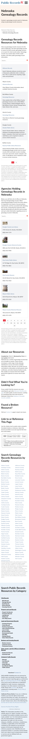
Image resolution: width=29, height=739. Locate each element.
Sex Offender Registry (7, 666)
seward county (19, 531)
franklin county (5, 527)
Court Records (5, 661)
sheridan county (19, 533)
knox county (18, 478)
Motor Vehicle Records (7, 637)
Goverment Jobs (6, 654)
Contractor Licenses (7, 644)
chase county (5, 494)
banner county (5, 471)
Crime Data (5, 662)
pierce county (19, 511)
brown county (5, 482)
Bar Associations (6, 631)
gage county (4, 533)
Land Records (5, 615)
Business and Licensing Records (10, 640)
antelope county (5, 467)
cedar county (5, 492)
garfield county (5, 538)
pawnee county (19, 504)
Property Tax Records (7, 612)
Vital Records (5, 598)
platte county (19, 513)
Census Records (6, 625)
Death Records (5, 603)
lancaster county (20, 480)
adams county (5, 465)
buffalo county (5, 484)
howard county (5, 560)
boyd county (4, 480)
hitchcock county (6, 554)
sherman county (19, 535)
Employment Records (7, 652)
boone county (5, 475)
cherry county (5, 496)
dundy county (5, 523)
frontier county (5, 529)
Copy (24, 436)
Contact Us (9, 412)
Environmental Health (7, 633)
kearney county (19, 469)
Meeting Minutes (6, 636)
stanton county (19, 540)
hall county (4, 546)
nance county (19, 496)
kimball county (19, 475)
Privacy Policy (21, 689)
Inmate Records (6, 664)
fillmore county (5, 525)
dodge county (5, 519)
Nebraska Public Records (8, 30)
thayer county (19, 542)
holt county (4, 556)
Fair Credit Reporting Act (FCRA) (12, 680)
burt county (4, 486)
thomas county (19, 544)
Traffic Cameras (6, 667)
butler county (5, 488)
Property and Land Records (8, 609)
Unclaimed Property (7, 623)
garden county (5, 535)
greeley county (5, 544)
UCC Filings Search (6, 618)
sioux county (18, 538)
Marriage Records (6, 602)
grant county (5, 542)
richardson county (20, 519)
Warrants (4, 659)
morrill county (19, 494)
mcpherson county (20, 490)
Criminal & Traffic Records (8, 657)
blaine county (5, 473)
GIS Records (5, 616)
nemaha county (19, 498)
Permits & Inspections (7, 626)
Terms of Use (4, 691)
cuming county (5, 504)
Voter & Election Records (8, 628)
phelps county (19, 509)
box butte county (6, 478)
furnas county (5, 531)
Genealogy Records (7, 607)
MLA (14, 436)
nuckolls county (19, 500)
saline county (19, 523)
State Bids (4, 634)
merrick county (19, 492)
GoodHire (14, 687)
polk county (18, 515)
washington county (20, 550)
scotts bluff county (20, 529)
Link (5, 436)
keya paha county (20, 473)
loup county (18, 486)
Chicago (9, 436)
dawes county (5, 511)
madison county (19, 488)
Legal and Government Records (9, 621)
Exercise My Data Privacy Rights (10, 706)
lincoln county (19, 482)
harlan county (5, 550)
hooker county (5, 558)
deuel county (5, 515)
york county (18, 558)
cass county (4, 490)
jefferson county (19, 465)
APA (18, 436)
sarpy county (18, 525)
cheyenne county (6, 498)
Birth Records (5, 600)
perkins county (19, 507)
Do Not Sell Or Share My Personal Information (13, 702)
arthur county (5, 469)
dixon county (5, 517)
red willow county (20, 517)
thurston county (19, 546)
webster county (19, 554)
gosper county (5, 540)
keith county (18, 471)
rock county (18, 521)
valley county (19, 548)
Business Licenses (6, 643)
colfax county (5, 502)
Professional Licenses (7, 646)
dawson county (5, 513)
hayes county (5, 552)
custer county (5, 507)
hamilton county (6, 548)
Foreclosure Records (7, 613)
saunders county (19, 527)
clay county (4, 500)
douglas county (5, 521)
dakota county (5, 509)
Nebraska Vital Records (9, 31)
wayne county (19, 552)
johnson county (19, 467)
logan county (19, 484)
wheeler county (19, 556)
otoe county (18, 502)
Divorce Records (6, 605)
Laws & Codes (5, 630)
